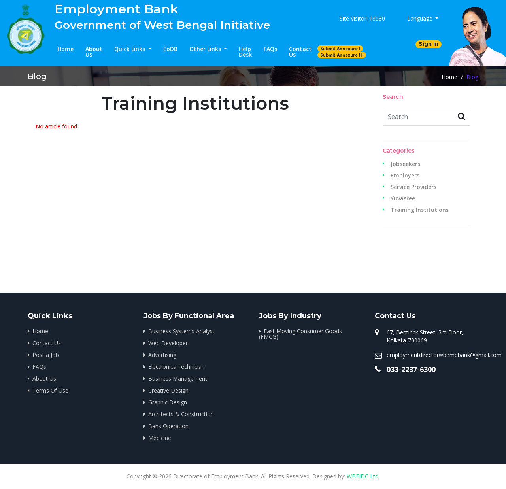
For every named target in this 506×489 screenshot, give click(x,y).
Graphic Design (167, 402)
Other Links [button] (206, 49)
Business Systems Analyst (181, 331)
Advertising (162, 355)
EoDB (170, 49)
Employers (405, 175)
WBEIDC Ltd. (363, 476)
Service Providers (413, 187)
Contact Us (300, 51)
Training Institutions (420, 210)
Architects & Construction (181, 414)
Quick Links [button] (130, 49)
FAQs (270, 49)
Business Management (177, 378)
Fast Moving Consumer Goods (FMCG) (300, 333)
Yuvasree (403, 198)
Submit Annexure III (342, 55)
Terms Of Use (50, 390)
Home (65, 49)
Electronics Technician (176, 366)
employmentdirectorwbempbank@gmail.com (444, 355)
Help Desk (245, 51)
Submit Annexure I (340, 48)
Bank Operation (168, 426)
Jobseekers (405, 164)
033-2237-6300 (411, 369)
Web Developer (168, 343)
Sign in (428, 44)
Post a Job (45, 355)
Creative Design (168, 390)
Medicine (159, 438)
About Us (93, 51)
